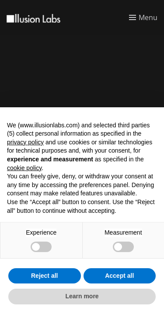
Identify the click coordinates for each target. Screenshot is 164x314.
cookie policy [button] (24, 167)
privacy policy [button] (25, 142)
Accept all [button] (119, 275)
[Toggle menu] (143, 17)
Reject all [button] (44, 275)
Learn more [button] (81, 296)
